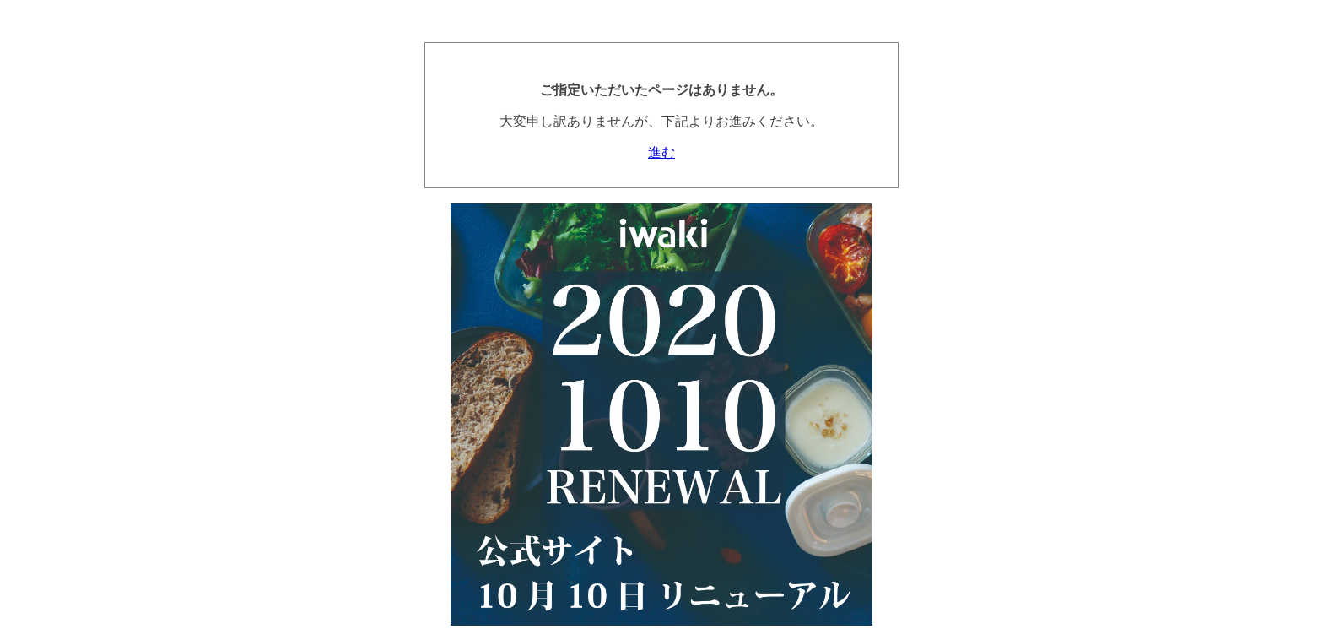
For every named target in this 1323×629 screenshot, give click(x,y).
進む (661, 152)
